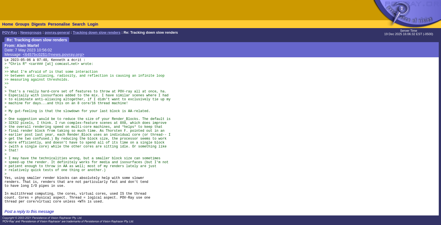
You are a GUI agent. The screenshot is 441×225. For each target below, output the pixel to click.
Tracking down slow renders (96, 33)
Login (92, 24)
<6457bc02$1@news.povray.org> (53, 54)
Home (7, 24)
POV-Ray (9, 33)
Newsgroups (31, 33)
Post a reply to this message (29, 211)
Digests (39, 24)
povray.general (57, 33)
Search (79, 24)
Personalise (59, 24)
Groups (22, 24)
